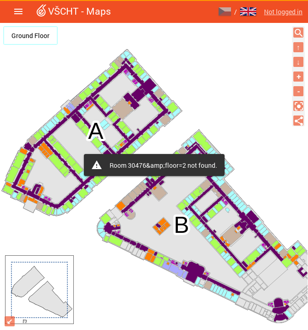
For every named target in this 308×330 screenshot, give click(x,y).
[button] (18, 11)
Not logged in (283, 11)
